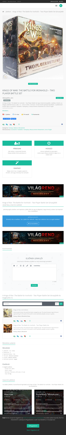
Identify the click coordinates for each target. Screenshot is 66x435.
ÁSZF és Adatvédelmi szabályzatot (33, 418)
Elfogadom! (33, 426)
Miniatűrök (21, 128)
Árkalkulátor (54, 1)
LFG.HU (19, 1)
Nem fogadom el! (33, 430)
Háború (16, 128)
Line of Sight (48, 129)
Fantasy (11, 128)
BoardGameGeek (12, 1)
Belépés (61, 1)
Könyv (28, 303)
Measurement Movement (37, 129)
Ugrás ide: (60, 98)
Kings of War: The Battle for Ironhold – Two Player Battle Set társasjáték (38, 12)
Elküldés (34, 273)
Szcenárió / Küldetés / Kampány (20, 129)
